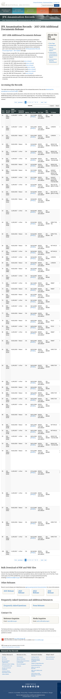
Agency (27, 112)
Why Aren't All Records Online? (36, 671)
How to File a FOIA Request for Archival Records (36, 675)
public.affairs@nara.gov (43, 621)
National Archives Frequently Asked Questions (35, 660)
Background (52, 45)
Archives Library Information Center (6, 671)
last (45, 102)
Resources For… (22, 654)
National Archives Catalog (8, 664)
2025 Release (9, 591)
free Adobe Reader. (19, 638)
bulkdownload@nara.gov (13, 577)
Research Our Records (6, 10)
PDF (32, 116)
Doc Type (40, 112)
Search (56, 5)
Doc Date (33, 112)
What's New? (50, 654)
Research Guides (36, 654)
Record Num (8, 111)
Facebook (23, 687)
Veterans (19, 666)
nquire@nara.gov (12, 621)
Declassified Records (36, 665)
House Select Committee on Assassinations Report (53, 55)
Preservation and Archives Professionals (23, 661)
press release (27, 61)
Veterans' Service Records (18, 10)
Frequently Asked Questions (15, 606)
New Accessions (50, 659)
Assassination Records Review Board (53, 60)
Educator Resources (30, 10)
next (42, 102)
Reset (57, 105)
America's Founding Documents (54, 10)
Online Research (7, 654)
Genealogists (20, 657)
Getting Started (35, 657)
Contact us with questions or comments (11, 647)
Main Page (52, 43)
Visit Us (42, 10)
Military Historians (21, 659)
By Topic (4, 657)
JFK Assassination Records (24, 20)
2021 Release (51, 592)
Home (3, 20)
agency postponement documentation (36, 587)
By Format (4, 659)
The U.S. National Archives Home (15, 4)
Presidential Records (7, 666)
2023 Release (21, 592)
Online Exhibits (5, 674)
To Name (53, 112)
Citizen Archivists (38, 2)
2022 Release (36, 592)
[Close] (59, 684)
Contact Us (56, 2)
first (16, 102)
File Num (47, 111)
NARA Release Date (13, 111)
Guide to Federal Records (37, 663)
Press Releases (38, 606)
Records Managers (21, 664)
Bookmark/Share (48, 2)
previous (20, 102)
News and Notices (50, 657)
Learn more (47, 696)
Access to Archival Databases (6, 668)
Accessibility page (39, 640)
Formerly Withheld (21, 111)
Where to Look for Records (35, 667)
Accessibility (17, 692)
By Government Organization (5, 661)
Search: (30, 105)
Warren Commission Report (52, 49)
